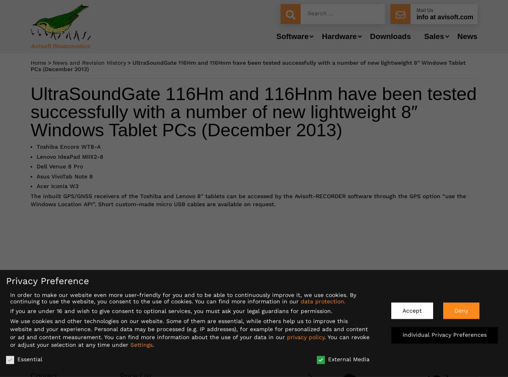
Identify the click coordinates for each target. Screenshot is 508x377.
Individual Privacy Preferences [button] (445, 332)
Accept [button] (412, 307)
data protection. (323, 298)
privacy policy (305, 334)
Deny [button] (461, 307)
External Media (343, 356)
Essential (24, 356)
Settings (141, 341)
